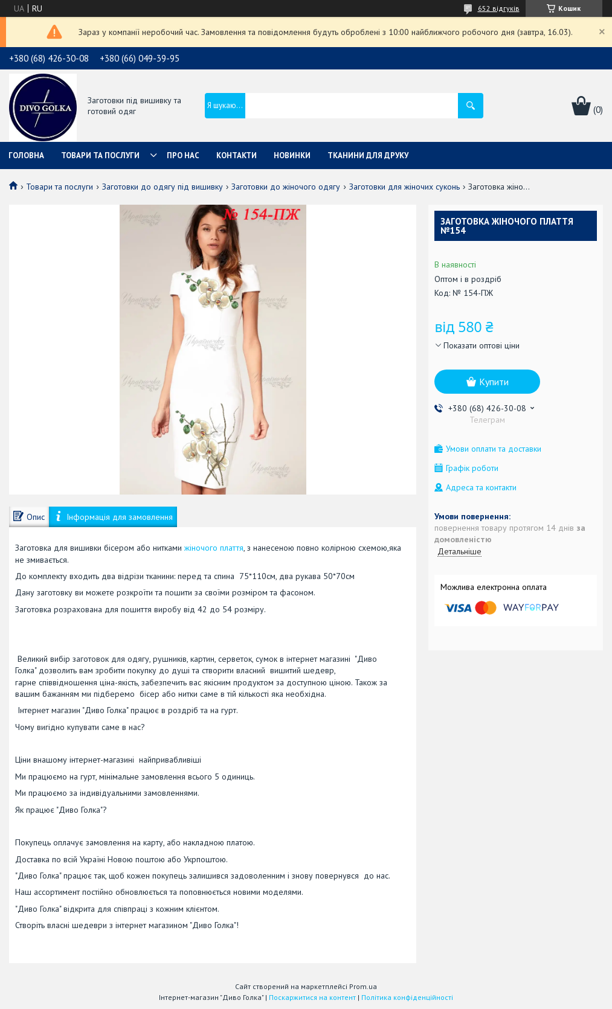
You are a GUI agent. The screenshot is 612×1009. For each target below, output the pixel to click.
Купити (494, 382)
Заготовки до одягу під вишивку (162, 186)
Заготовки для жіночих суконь (404, 186)
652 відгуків (499, 8)
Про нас (183, 155)
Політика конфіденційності (407, 997)
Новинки (292, 155)
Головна (26, 155)
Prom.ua (363, 986)
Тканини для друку (367, 155)
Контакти (236, 155)
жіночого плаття (213, 547)
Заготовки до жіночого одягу (285, 186)
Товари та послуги (100, 155)
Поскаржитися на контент (312, 997)
